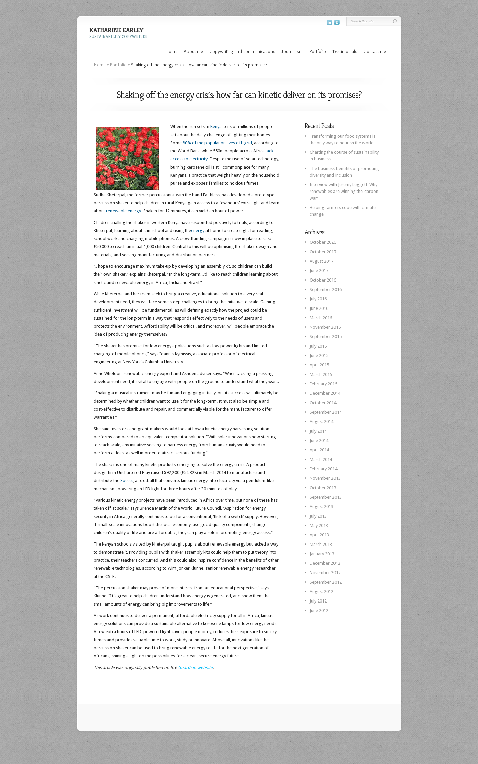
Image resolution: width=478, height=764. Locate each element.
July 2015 (318, 346)
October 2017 (323, 251)
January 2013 (322, 553)
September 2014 (326, 412)
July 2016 (318, 298)
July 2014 (318, 431)
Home (171, 51)
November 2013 (325, 478)
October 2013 (323, 487)
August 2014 (321, 421)
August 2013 (321, 506)
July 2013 (318, 516)
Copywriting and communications (242, 51)
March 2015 (321, 374)
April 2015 (319, 365)
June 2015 (319, 355)
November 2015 (325, 327)
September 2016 (326, 289)
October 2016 (323, 280)
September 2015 (326, 336)
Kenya (216, 126)
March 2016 (321, 317)
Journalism (292, 51)
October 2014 (323, 402)
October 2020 (323, 242)
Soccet (126, 480)
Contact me (374, 51)
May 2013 (319, 525)
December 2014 (325, 393)
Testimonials (344, 51)
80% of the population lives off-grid (217, 142)
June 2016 (319, 308)
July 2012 (318, 601)
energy (197, 230)
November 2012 (325, 572)
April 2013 (319, 534)
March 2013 (321, 544)
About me (193, 51)
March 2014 (321, 459)
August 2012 (321, 591)
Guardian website (195, 667)
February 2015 (323, 383)
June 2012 (319, 610)
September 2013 (326, 497)
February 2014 (323, 468)
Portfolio (317, 51)
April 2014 (319, 449)
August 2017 (321, 261)
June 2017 (319, 270)
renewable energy (123, 210)
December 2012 (325, 563)
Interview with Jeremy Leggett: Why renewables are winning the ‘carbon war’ (344, 191)
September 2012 (326, 582)
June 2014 (319, 440)
